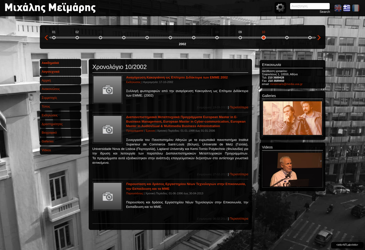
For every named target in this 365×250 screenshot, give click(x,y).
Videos (46, 150)
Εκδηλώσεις (50, 115)
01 (53, 32)
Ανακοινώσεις (51, 89)
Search (325, 12)
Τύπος (46, 106)
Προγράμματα (134, 130)
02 (77, 32)
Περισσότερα (239, 107)
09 (240, 32)
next (319, 38)
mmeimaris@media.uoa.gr (286, 84)
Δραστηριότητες (52, 124)
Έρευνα (150, 130)
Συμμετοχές (49, 98)
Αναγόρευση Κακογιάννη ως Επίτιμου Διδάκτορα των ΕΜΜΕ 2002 (177, 77)
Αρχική (46, 80)
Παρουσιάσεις (134, 193)
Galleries (48, 141)
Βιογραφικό (49, 132)
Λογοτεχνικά (51, 71)
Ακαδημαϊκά (50, 63)
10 (263, 32)
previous (46, 38)
